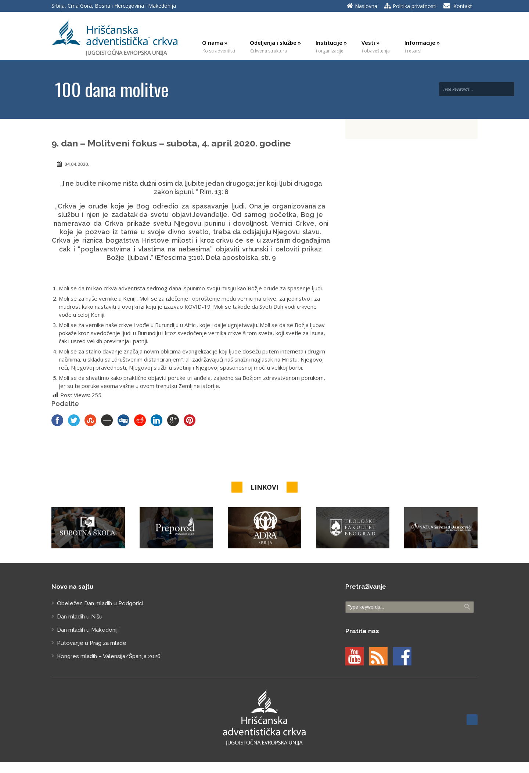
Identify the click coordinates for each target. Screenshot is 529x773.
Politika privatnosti (414, 6)
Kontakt (462, 6)
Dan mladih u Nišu (79, 616)
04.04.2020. (76, 164)
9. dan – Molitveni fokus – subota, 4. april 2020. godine (171, 143)
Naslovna (366, 6)
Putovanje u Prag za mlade (91, 643)
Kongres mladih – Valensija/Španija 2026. (109, 656)
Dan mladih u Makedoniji (88, 630)
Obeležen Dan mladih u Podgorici (100, 603)
